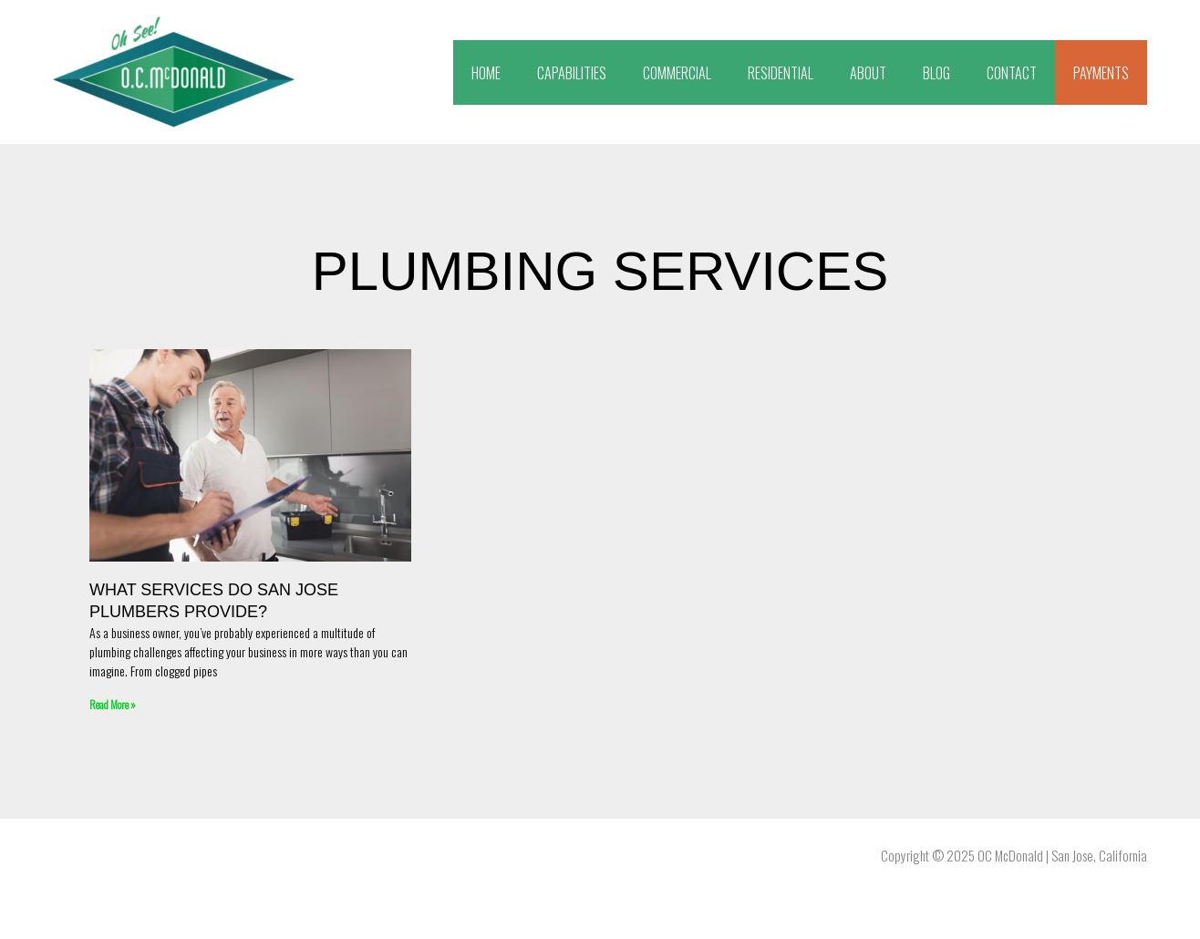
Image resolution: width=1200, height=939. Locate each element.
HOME (486, 73)
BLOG (936, 73)
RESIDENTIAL (780, 73)
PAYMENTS (1101, 73)
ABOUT (868, 73)
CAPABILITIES (571, 73)
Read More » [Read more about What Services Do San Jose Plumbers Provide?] (112, 704)
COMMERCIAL (677, 73)
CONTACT (1012, 73)
